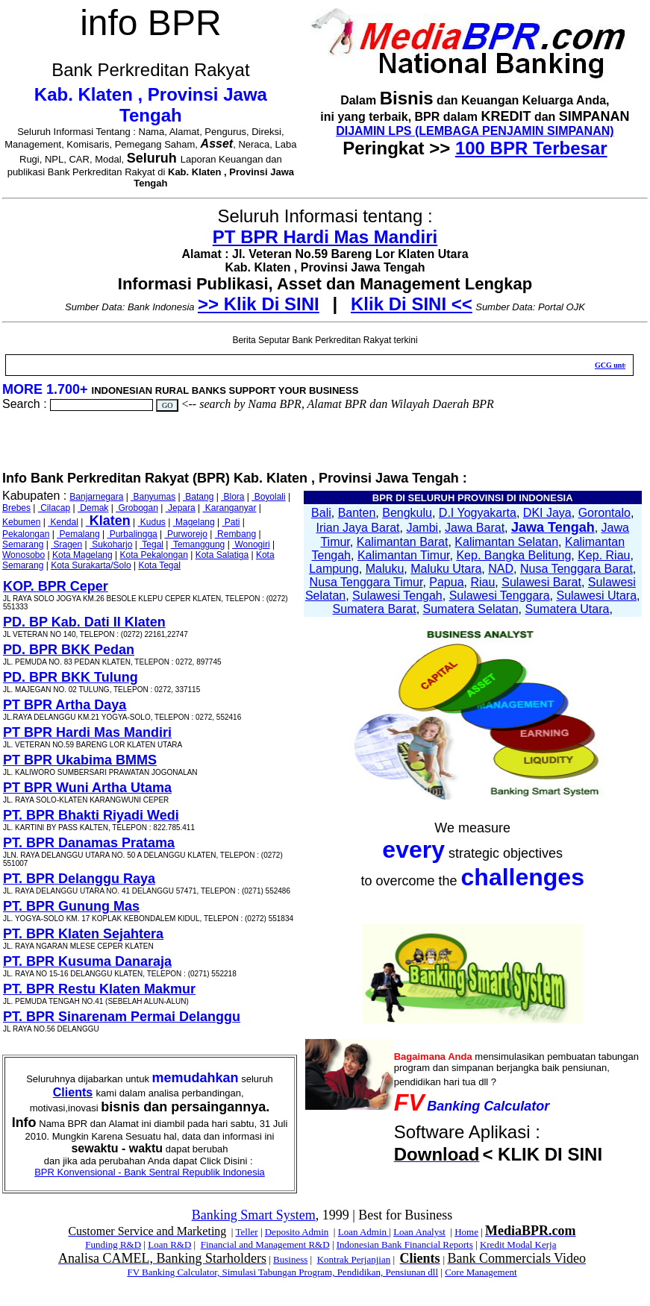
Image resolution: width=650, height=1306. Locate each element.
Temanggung (198, 544)
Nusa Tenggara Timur (366, 582)
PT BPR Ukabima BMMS (80, 760)
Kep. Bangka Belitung (513, 555)
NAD (500, 568)
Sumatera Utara (567, 609)
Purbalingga (132, 534)
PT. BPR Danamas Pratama (89, 842)
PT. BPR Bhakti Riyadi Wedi (91, 815)
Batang (198, 497)
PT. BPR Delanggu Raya (79, 878)
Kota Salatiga (222, 555)
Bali (321, 512)
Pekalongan (25, 534)
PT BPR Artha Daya (64, 704)
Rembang (235, 534)
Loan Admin (364, 1231)
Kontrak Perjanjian (354, 1259)
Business (290, 1259)
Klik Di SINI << (411, 304)
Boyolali (268, 497)
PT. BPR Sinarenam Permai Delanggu (121, 1016)
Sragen (66, 544)
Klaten (108, 520)
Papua (446, 582)
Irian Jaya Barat (358, 527)
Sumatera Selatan (471, 609)
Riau (482, 582)
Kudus (151, 522)
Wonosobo (23, 555)
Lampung (334, 568)
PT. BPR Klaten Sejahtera (83, 933)
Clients (73, 1092)
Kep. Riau (604, 555)
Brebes (16, 508)
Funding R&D (113, 1244)
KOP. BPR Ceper (55, 586)
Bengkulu (407, 512)
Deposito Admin (297, 1231)
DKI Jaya (547, 512)
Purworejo (186, 534)
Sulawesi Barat (541, 582)
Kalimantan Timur (403, 555)
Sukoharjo (111, 544)
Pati (231, 522)
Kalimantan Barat (403, 542)
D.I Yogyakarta (477, 512)
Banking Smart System (254, 1215)
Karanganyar (229, 508)
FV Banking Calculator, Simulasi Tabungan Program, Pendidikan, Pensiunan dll (282, 1272)
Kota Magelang (82, 555)
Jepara (181, 508)
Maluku (385, 568)
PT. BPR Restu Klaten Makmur (99, 989)
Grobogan (137, 508)
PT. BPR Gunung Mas (71, 906)
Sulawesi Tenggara (499, 595)
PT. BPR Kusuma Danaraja (87, 961)
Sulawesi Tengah (397, 595)
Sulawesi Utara (596, 595)
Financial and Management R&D (265, 1244)
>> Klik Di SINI (258, 304)
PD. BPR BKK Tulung (70, 677)
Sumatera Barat (374, 609)
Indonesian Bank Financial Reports (405, 1244)
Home (466, 1231)
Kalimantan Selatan (506, 542)
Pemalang (78, 534)
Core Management (480, 1272)
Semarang (22, 544)
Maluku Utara (445, 568)
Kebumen (21, 522)
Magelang (194, 522)
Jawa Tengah (553, 527)
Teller (246, 1231)
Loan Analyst (419, 1231)
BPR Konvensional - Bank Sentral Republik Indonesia (149, 1172)
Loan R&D (169, 1244)
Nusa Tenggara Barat (576, 568)
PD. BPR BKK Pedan (68, 649)
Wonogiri (250, 544)
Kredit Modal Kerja (518, 1244)
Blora (232, 497)
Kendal (63, 522)
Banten (357, 512)
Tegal (151, 544)
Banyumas (153, 497)
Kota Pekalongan (153, 555)
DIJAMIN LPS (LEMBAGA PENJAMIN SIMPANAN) (474, 131)
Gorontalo (604, 512)
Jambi (422, 527)
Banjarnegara (96, 497)
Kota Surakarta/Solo (91, 565)
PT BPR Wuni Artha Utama (87, 787)
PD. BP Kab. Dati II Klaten (84, 622)
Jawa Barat (474, 527)
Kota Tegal (159, 565)
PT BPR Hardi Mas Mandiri (325, 237)
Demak (93, 508)
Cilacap (54, 508)
